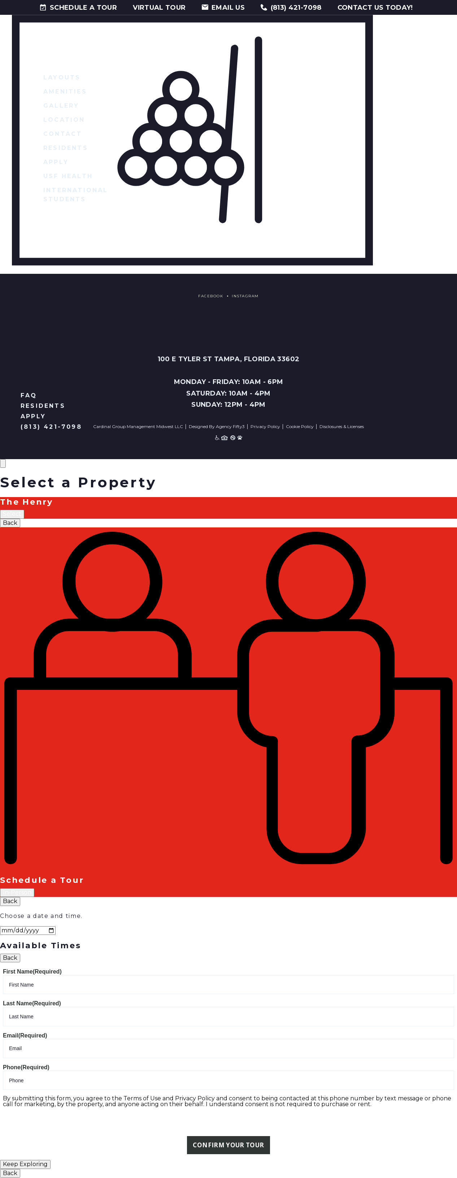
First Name (32, 971)
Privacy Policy (265, 426)
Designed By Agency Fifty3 (217, 426)
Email (25, 1035)
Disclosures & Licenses (341, 426)
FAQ (29, 395)
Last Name (32, 1003)
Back (10, 522)
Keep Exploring (25, 1164)
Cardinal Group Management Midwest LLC (138, 426)
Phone (26, 1067)
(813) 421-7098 (51, 426)
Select (12, 513)
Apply (33, 416)
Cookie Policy (300, 426)
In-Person (17, 892)
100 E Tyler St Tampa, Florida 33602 (229, 359)
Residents (43, 405)
